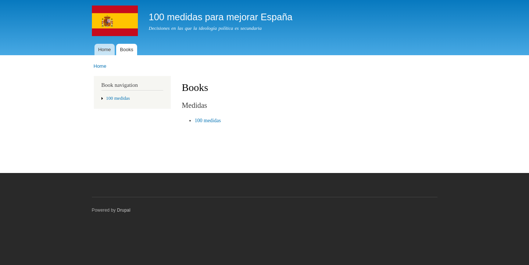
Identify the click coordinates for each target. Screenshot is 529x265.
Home (104, 49)
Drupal (124, 210)
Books (126, 49)
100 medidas (118, 98)
